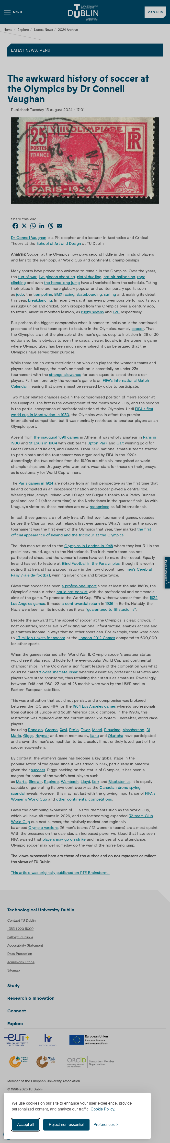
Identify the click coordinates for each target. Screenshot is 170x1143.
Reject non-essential (66, 1124)
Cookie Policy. (103, 1109)
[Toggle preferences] (105, 1124)
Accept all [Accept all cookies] (25, 1124)
